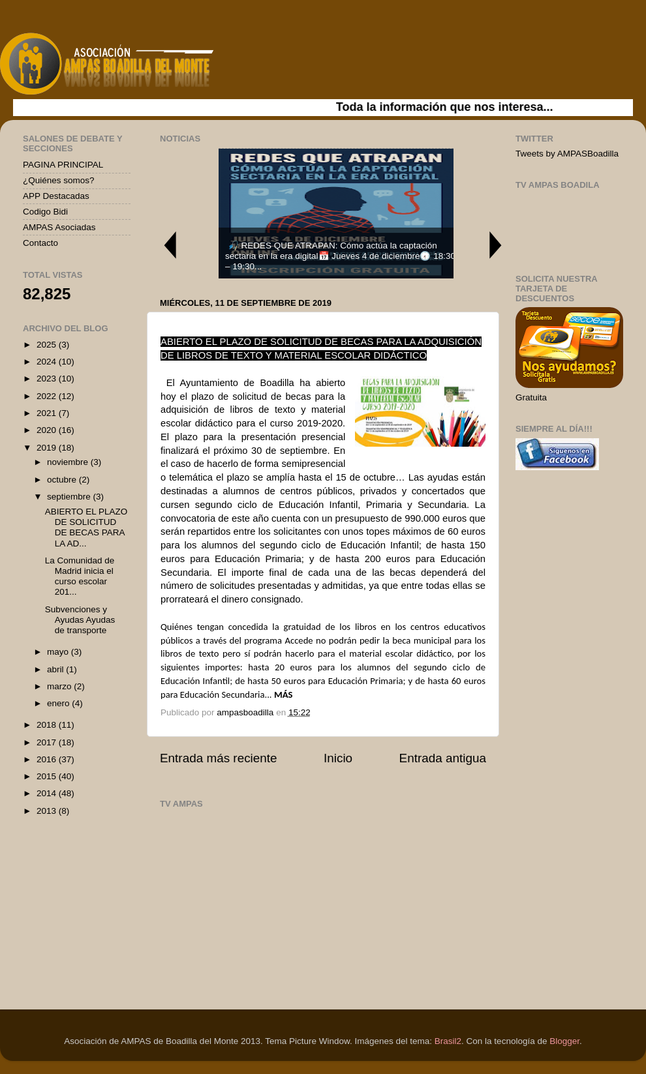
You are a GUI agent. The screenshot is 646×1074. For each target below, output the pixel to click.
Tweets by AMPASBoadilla (567, 153)
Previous (169, 245)
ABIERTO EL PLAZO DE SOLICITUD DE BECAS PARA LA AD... (86, 527)
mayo (59, 652)
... (268, 694)
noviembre (69, 462)
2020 (48, 430)
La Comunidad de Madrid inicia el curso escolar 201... (80, 576)
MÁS (283, 694)
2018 (48, 725)
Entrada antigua (442, 758)
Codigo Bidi (45, 211)
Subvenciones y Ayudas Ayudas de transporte (80, 619)
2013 (48, 811)
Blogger (564, 1041)
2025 (48, 345)
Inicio (338, 758)
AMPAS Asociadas (59, 227)
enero (59, 703)
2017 (48, 742)
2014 (48, 793)
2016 (48, 759)
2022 (48, 396)
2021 (48, 413)
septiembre (70, 496)
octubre (63, 480)
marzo (60, 686)
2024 (48, 361)
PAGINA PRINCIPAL (63, 165)
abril (56, 669)
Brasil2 (448, 1041)
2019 (48, 448)
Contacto (40, 243)
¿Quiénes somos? (59, 180)
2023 (48, 378)
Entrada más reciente (218, 758)
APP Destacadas (56, 196)
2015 (48, 776)
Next (496, 245)
